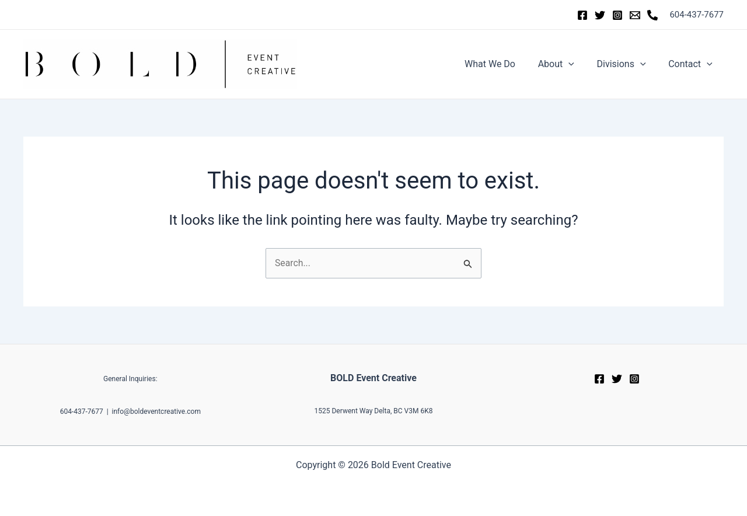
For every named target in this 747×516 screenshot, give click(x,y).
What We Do (503, 63)
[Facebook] (582, 15)
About (565, 64)
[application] (578, 64)
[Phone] (652, 15)
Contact (692, 64)
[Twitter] (600, 15)
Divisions (626, 64)
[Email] (635, 15)
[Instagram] (617, 15)
